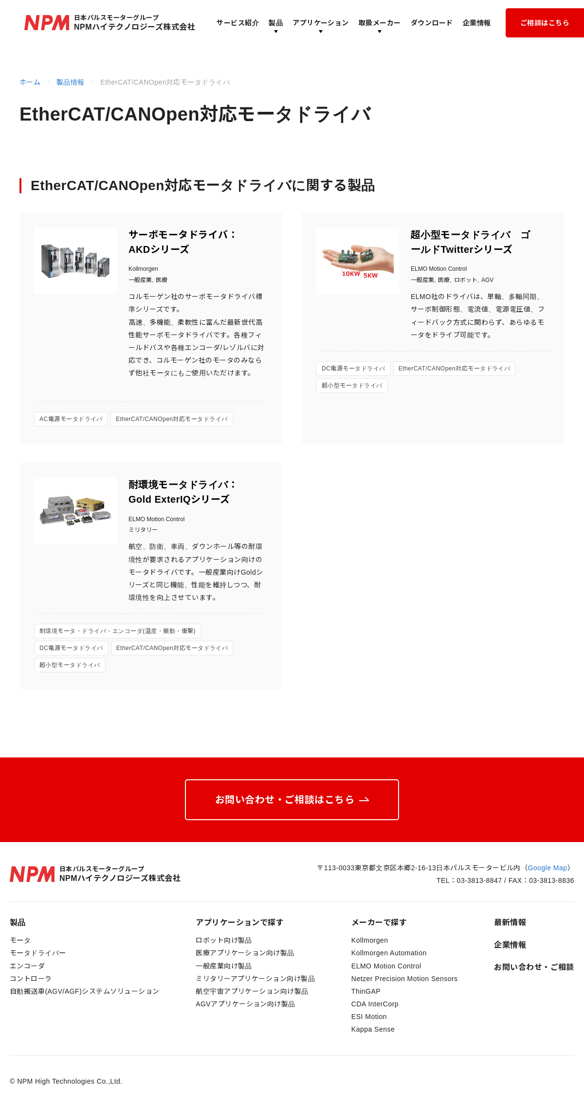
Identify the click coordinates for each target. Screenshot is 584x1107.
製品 (276, 23)
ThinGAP (366, 991)
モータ (20, 940)
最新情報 (510, 922)
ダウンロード (432, 23)
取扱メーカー (380, 23)
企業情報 (477, 23)
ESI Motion (369, 1016)
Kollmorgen (369, 940)
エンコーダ (27, 966)
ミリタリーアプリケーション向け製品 (255, 979)
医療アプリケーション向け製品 (245, 953)
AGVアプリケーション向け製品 (245, 1004)
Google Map (547, 868)
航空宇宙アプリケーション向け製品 (252, 991)
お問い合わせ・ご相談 (534, 967)
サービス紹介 (238, 23)
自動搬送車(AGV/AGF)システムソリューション (85, 991)
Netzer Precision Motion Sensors (404, 979)
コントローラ (31, 979)
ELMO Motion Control (386, 966)
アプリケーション (320, 23)
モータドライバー (38, 953)
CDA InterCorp (375, 1004)
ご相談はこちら (544, 23)
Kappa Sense (373, 1029)
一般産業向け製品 (224, 966)
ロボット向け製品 (224, 940)
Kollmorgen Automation (389, 953)
